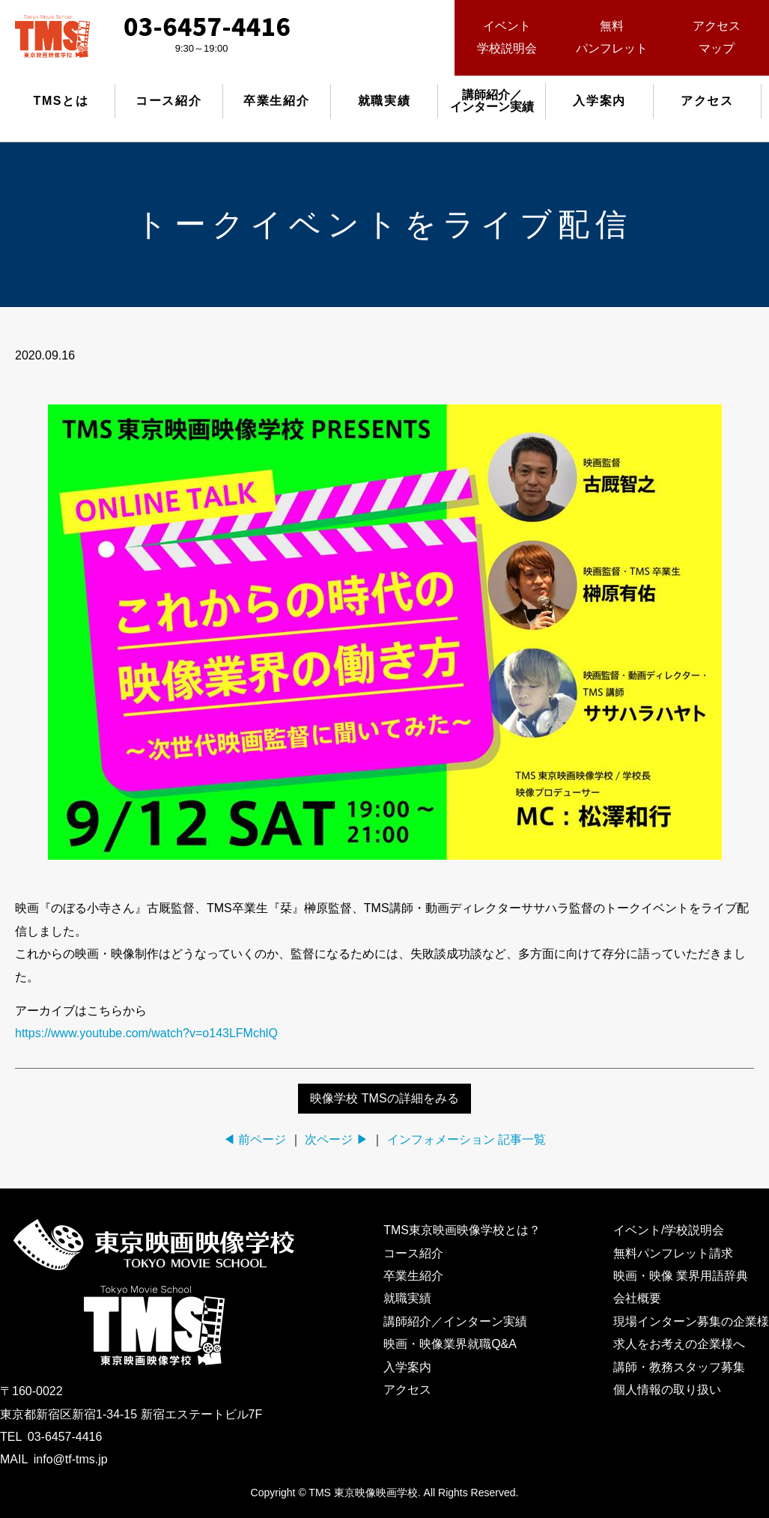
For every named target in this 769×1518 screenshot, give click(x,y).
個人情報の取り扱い (667, 1389)
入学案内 (599, 100)
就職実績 (384, 100)
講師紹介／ (492, 100)
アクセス (707, 100)
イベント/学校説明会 (668, 1230)
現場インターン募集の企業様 (691, 1321)
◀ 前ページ (254, 1139)
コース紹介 (168, 100)
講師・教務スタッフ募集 (679, 1367)
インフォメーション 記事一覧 (466, 1139)
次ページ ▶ (336, 1139)
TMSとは (61, 100)
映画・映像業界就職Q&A (450, 1344)
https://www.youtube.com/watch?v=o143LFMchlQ (146, 1033)
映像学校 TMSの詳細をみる (384, 1098)
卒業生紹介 (276, 100)
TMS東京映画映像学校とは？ (462, 1230)
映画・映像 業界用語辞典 (680, 1275)
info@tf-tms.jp (71, 1459)
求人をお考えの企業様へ (679, 1344)
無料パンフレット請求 (673, 1253)
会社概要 (637, 1298)
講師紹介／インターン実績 (455, 1321)
